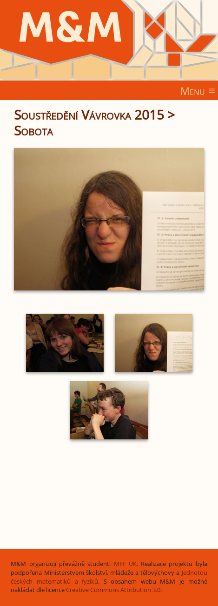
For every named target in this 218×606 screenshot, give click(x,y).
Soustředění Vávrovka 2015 (89, 114)
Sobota (33, 130)
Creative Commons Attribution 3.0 (113, 590)
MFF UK (125, 564)
